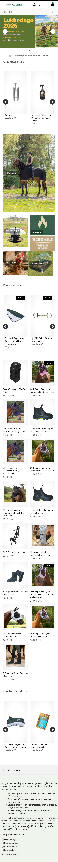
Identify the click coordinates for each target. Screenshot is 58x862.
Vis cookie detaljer (10, 854)
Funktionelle (10, 846)
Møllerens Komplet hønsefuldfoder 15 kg (40, 554)
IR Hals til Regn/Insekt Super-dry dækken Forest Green (14, 341)
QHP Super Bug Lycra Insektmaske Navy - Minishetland (13, 471)
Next (52, 31)
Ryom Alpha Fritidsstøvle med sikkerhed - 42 (41, 511)
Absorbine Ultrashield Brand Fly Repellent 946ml (41, 118)
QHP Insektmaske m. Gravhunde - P (12, 635)
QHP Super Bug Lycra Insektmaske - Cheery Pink (42, 390)
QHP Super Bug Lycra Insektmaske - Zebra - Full (42, 469)
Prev (5, 31)
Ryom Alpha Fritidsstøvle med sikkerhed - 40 (41, 430)
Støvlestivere (10, 115)
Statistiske (9, 850)
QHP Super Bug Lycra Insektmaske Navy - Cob (14, 430)
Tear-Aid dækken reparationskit (39, 746)
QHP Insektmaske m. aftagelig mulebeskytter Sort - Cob (13, 513)
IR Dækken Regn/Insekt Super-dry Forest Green (15, 746)
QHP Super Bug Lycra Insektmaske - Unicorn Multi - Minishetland (42, 594)
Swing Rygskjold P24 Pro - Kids (15, 390)
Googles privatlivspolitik (13, 834)
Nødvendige (10, 839)
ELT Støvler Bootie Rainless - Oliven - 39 (15, 593)
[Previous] (5, 102)
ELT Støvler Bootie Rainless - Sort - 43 (15, 674)
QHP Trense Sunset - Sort (14, 552)
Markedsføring (11, 843)
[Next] (52, 102)
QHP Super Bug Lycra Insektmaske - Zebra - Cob (42, 635)
